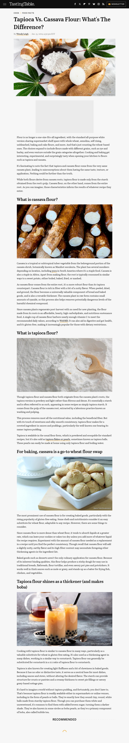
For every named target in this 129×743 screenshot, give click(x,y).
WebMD (63, 320)
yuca (54, 270)
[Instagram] (98, 5)
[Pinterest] (89, 5)
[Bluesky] (94, 5)
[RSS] (103, 5)
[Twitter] (80, 5)
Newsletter (116, 4)
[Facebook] (75, 5)
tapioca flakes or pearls (58, 439)
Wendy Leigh (22, 33)
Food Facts (28, 13)
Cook (16, 13)
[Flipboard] (84, 5)
